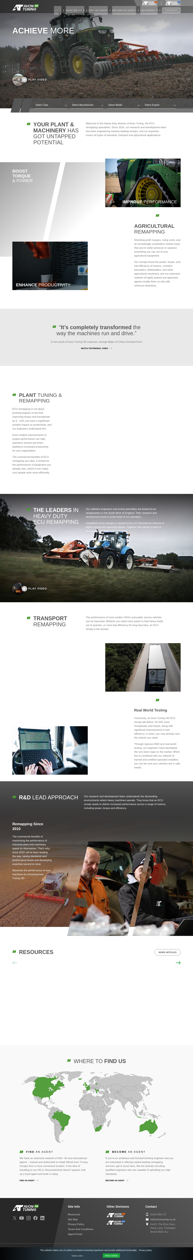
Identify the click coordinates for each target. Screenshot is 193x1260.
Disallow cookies (77, 1256)
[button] (178, 962)
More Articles (168, 952)
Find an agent (27, 1180)
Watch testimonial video (94, 348)
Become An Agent (115, 1180)
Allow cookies (111, 1255)
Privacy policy (145, 1250)
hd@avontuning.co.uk (163, 1219)
